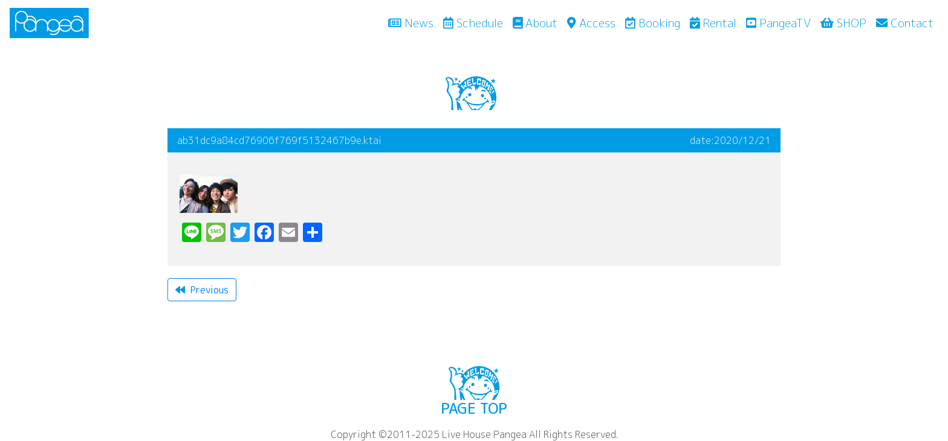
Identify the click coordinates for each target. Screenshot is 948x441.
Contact (904, 23)
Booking (652, 23)
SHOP (843, 23)
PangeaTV (778, 23)
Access (591, 23)
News (413, 22)
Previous (202, 289)
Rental (713, 23)
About (535, 23)
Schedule (473, 23)
